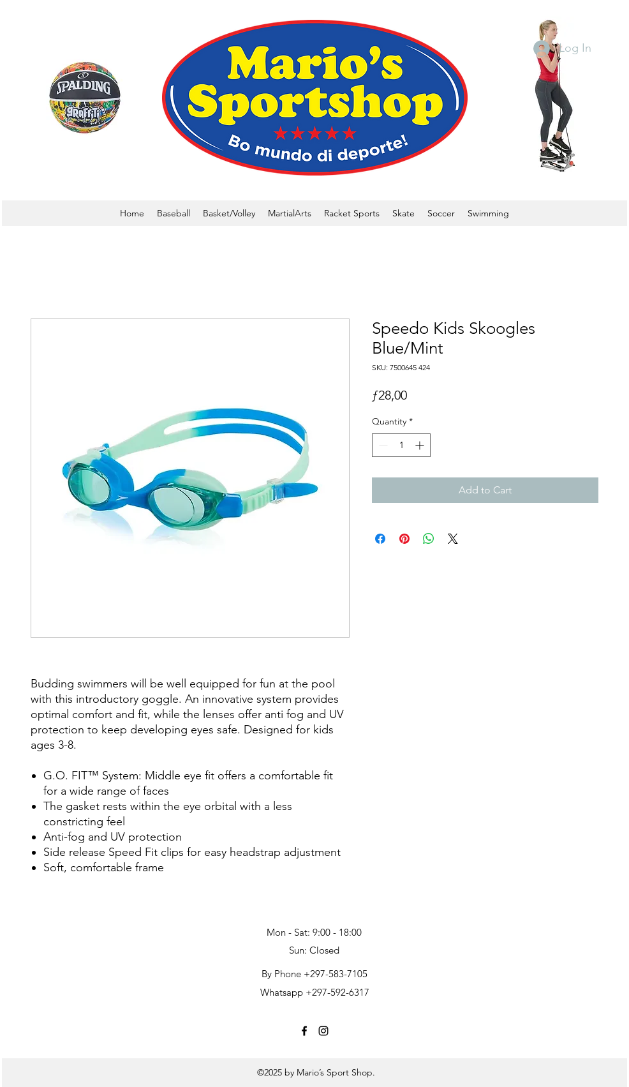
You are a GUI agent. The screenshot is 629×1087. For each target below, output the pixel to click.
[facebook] (304, 1030)
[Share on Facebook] (380, 538)
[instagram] (323, 1030)
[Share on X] (453, 538)
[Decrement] (382, 445)
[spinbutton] (401, 445)
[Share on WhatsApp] (428, 538)
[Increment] (421, 445)
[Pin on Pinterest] (404, 538)
